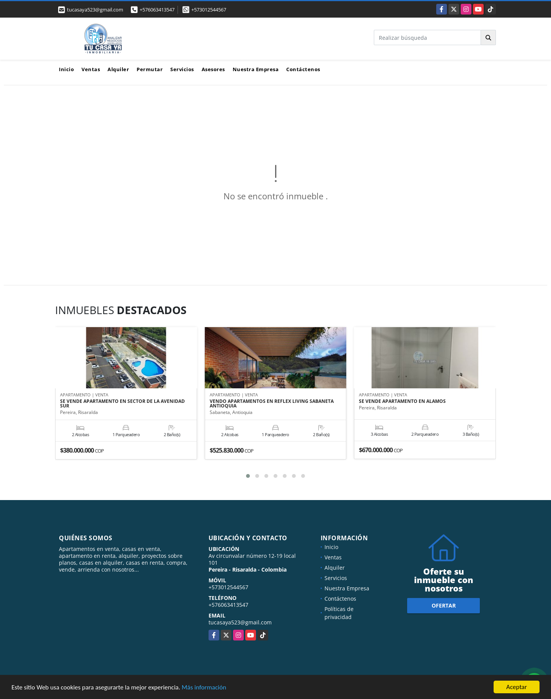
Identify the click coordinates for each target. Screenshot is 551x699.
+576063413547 (157, 9)
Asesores (213, 69)
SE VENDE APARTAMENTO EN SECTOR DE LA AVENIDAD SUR (122, 403)
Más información (204, 687)
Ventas (91, 69)
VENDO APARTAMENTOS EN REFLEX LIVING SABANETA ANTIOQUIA (272, 403)
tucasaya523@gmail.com (240, 622)
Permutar (150, 69)
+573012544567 (208, 9)
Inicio (66, 69)
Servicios (182, 69)
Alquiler (118, 69)
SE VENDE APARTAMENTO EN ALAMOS (402, 401)
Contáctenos (303, 69)
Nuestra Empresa (256, 69)
